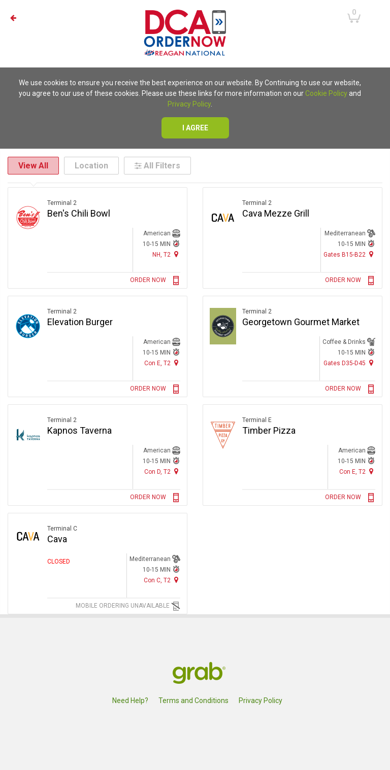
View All (33, 165)
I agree (195, 128)
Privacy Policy (189, 104)
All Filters (157, 165)
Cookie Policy (326, 93)
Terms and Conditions (193, 700)
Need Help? (130, 700)
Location (91, 165)
